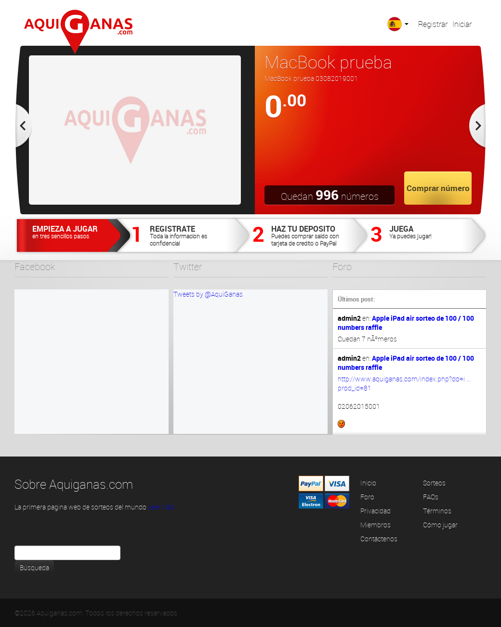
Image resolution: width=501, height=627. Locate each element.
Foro (367, 496)
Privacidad (375, 510)
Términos (437, 510)
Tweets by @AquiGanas (208, 294)
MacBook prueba (328, 61)
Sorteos (434, 482)
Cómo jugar (440, 524)
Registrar (433, 24)
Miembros (375, 524)
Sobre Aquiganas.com (73, 484)
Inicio (368, 482)
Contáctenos (378, 538)
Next (478, 130)
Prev (23, 130)
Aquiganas (78, 32)
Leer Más (161, 506)
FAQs (430, 496)
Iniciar (462, 24)
